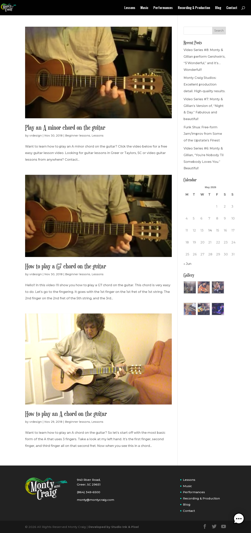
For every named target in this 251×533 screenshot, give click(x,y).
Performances (163, 8)
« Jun (187, 264)
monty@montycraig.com (95, 500)
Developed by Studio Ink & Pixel (113, 527)
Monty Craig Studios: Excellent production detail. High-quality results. (204, 84)
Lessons (129, 8)
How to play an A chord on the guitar (66, 413)
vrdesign (35, 135)
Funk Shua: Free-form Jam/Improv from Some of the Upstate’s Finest (203, 133)
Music (144, 8)
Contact (231, 8)
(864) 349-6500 (88, 492)
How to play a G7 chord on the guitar (65, 266)
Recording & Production (194, 8)
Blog (218, 8)
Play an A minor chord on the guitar (65, 127)
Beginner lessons (77, 135)
